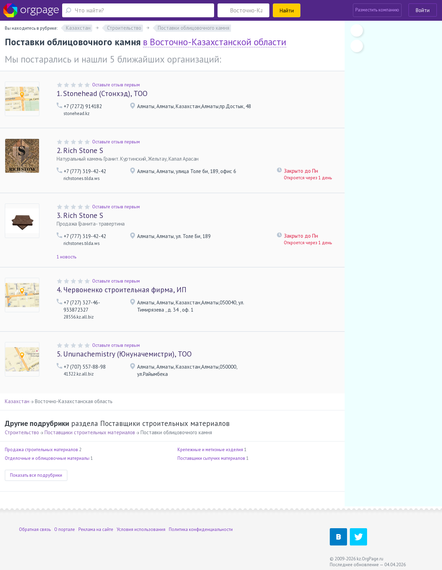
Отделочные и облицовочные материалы (47, 458)
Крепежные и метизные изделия (210, 450)
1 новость (66, 257)
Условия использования (141, 529)
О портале (64, 529)
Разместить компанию (377, 10)
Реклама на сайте (95, 529)
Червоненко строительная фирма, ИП (121, 289)
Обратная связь (35, 529)
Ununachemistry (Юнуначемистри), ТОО (124, 354)
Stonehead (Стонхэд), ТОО (102, 93)
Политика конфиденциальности (201, 529)
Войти (423, 10)
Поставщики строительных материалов (90, 432)
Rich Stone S (80, 150)
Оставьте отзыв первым (116, 85)
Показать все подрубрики (36, 475)
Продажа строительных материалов (41, 450)
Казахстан (17, 401)
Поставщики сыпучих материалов (211, 458)
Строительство (22, 432)
